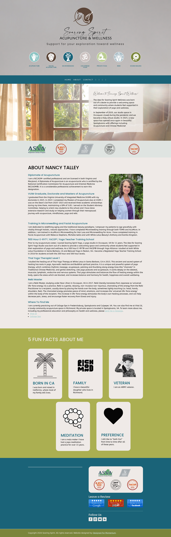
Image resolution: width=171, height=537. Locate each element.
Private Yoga (102, 66)
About (77, 80)
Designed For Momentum (104, 533)
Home (68, 80)
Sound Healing (135, 66)
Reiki (118, 66)
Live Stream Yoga (85, 66)
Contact (88, 80)
